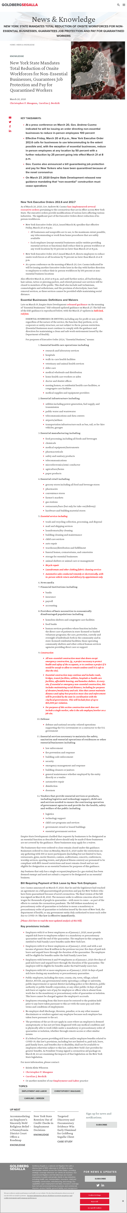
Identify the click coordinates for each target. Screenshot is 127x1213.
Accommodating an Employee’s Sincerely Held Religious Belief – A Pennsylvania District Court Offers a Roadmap (20, 1128)
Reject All (94, 1202)
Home (12, 44)
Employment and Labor (66, 1080)
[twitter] (10, 122)
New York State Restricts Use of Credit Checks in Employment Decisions (43, 1122)
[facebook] (10, 126)
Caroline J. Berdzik (49, 103)
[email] (10, 117)
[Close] (123, 1202)
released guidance (77, 304)
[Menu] (122, 5)
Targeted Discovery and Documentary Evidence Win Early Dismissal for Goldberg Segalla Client (66, 1126)
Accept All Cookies (94, 1209)
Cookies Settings (94, 1196)
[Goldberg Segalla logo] (20, 4)
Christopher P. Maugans (23, 103)
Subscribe (101, 1124)
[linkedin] (10, 131)
